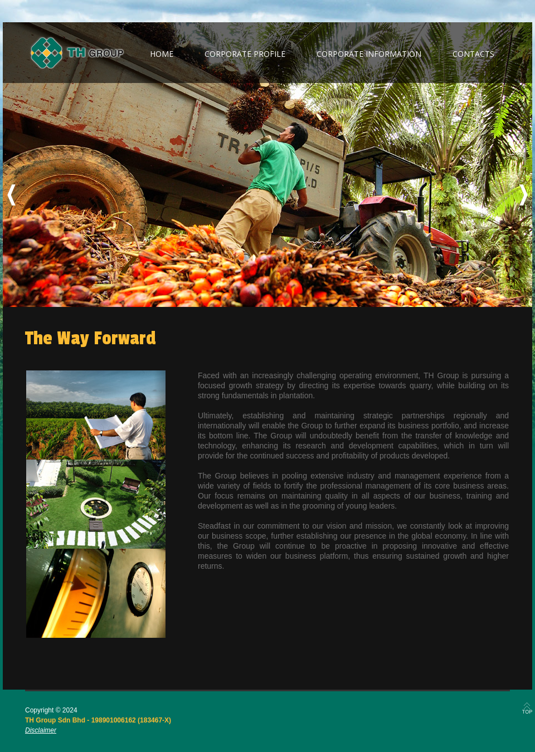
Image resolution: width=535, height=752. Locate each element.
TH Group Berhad (77, 53)
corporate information (369, 53)
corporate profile (245, 53)
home (161, 53)
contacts (473, 53)
